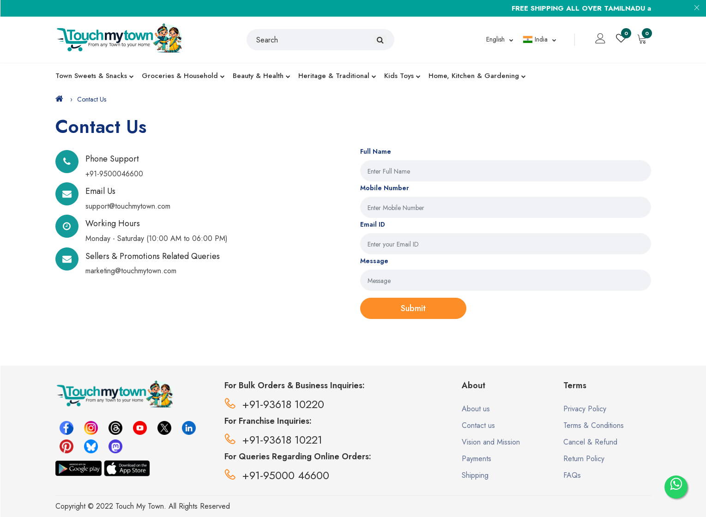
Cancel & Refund (590, 442)
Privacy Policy (584, 408)
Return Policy (583, 458)
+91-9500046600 (114, 173)
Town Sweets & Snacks (94, 76)
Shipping (475, 475)
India (535, 39)
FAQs (572, 475)
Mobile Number (384, 188)
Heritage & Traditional (337, 76)
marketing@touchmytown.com (130, 270)
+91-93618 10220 (274, 404)
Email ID (372, 224)
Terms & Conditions (593, 425)
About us (476, 408)
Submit (413, 308)
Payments (476, 458)
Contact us (478, 425)
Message (374, 261)
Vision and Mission (491, 442)
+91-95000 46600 (276, 475)
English (495, 39)
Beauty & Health (261, 76)
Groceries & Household (183, 76)
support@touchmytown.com (127, 206)
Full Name (375, 151)
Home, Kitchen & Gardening (477, 76)
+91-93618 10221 (273, 440)
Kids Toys (402, 76)
